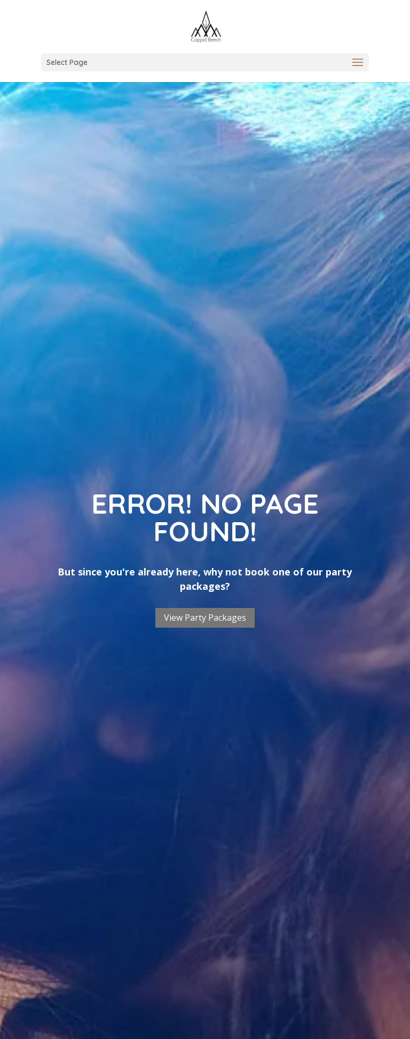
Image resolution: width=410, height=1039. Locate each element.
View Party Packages (205, 617)
